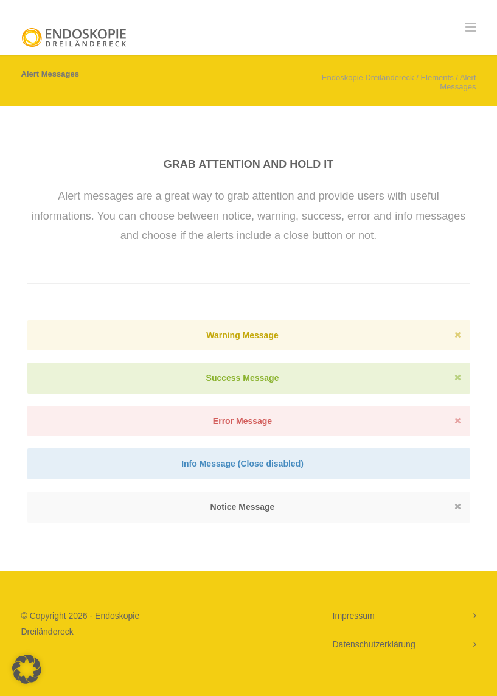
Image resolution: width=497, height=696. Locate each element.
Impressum (354, 616)
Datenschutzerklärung (374, 644)
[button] (27, 669)
